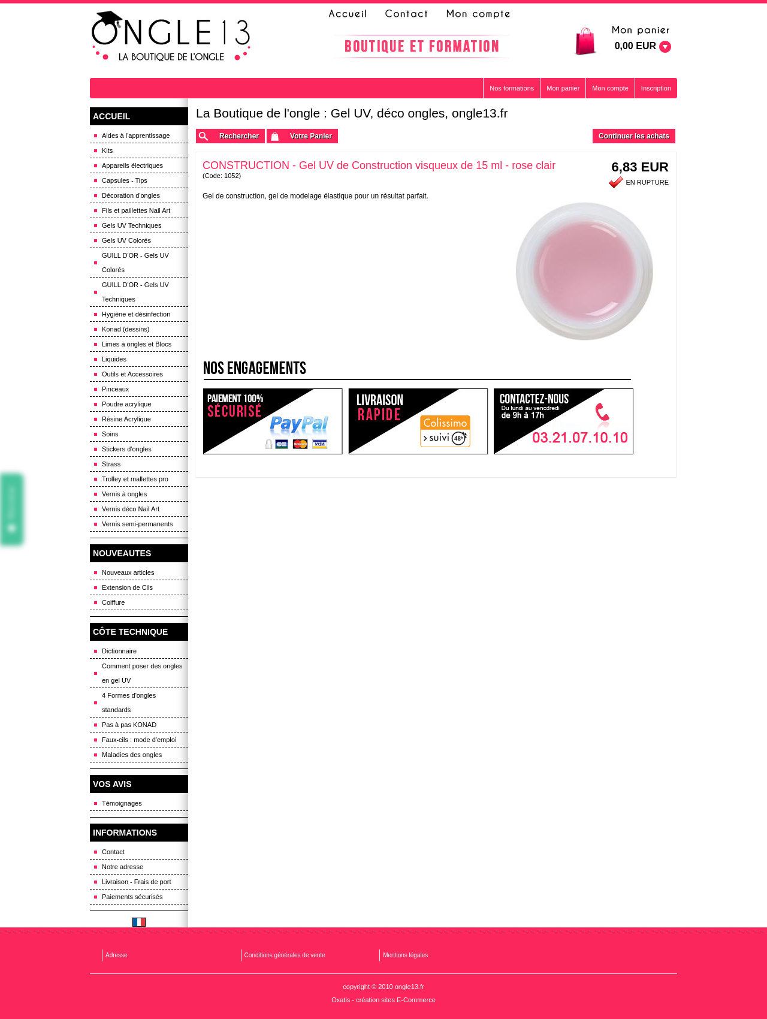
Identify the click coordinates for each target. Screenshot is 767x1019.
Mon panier (562, 88)
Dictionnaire (119, 651)
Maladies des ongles (132, 754)
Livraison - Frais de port (136, 881)
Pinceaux (115, 389)
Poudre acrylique (127, 404)
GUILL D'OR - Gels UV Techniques (135, 292)
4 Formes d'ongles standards (129, 702)
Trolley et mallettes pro (135, 479)
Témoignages (122, 803)
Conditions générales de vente (284, 955)
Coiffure (113, 602)
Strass (111, 464)
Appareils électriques (132, 165)
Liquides (114, 359)
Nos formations (512, 88)
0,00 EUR (635, 46)
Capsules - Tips (124, 180)
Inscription (656, 88)
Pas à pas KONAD (129, 724)
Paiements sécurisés (132, 896)
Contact (113, 851)
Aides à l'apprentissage (136, 135)
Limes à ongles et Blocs (136, 344)
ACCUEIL (111, 116)
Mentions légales (405, 955)
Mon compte (610, 88)
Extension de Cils (127, 587)
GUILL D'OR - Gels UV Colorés (135, 262)
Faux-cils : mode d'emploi (139, 739)
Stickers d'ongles (127, 449)
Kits (107, 150)
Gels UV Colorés (126, 240)
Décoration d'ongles (131, 195)
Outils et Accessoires (132, 374)
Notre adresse (122, 866)
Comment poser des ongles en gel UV (142, 673)
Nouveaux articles (128, 572)
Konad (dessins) (126, 329)
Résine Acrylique (126, 419)
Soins (110, 434)
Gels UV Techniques (131, 225)
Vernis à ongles (124, 494)
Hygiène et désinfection (136, 314)
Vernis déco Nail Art (130, 508)
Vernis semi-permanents (137, 523)
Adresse (116, 955)
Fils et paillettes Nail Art (136, 210)
